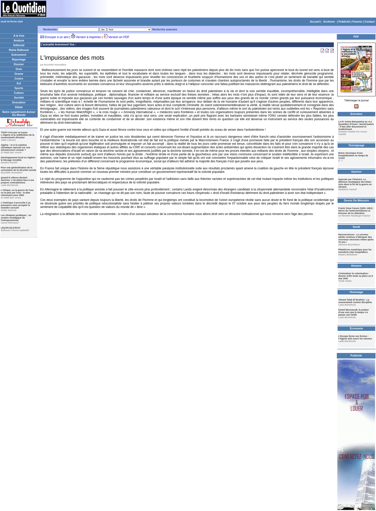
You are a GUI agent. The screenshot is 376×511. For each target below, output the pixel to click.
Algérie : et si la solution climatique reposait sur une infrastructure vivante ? (15, 147)
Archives (329, 21)
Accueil (315, 21)
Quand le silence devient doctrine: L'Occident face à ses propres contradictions (17, 180)
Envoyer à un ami (56, 37)
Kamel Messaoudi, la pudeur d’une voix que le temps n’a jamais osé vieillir (353, 312)
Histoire (356, 265)
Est (19, 83)
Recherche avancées (164, 29)
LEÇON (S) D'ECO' (11, 228)
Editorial (18, 45)
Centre (19, 78)
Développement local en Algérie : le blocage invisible (18, 158)
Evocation (19, 102)
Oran (19, 68)
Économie (356, 328)
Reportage (19, 59)
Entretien (356, 113)
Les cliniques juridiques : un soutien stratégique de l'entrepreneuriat (16, 218)
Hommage (356, 292)
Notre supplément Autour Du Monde (18, 113)
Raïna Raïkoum (19, 49)
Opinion (356, 171)
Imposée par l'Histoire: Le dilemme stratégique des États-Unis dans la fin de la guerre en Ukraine (355, 183)
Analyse (19, 40)
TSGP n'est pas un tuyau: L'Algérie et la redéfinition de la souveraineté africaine (17, 135)
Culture (19, 92)
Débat (19, 107)
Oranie (19, 73)
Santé (356, 226)
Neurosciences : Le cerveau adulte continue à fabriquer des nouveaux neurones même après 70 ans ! (355, 238)
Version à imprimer (88, 37)
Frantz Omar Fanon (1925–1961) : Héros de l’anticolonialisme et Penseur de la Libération (356, 210)
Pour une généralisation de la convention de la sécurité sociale (18, 168)
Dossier (19, 64)
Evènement (19, 54)
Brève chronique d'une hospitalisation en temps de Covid (353, 155)
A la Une (18, 35)
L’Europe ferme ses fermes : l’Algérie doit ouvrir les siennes (355, 337)
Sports (19, 88)
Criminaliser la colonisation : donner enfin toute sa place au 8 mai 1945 (355, 276)
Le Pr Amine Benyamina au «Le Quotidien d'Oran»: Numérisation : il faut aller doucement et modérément (356, 125)
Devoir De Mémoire (356, 200)
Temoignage (356, 145)
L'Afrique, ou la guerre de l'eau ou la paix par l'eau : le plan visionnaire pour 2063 (17, 192)
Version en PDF (118, 37)
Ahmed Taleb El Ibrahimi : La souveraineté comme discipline (355, 301)
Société (19, 97)
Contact (369, 21)
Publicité (344, 21)
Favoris (357, 21)
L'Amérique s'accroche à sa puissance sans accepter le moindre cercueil (15, 205)
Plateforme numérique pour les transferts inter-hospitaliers (355, 250)
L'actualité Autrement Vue (57, 44)
